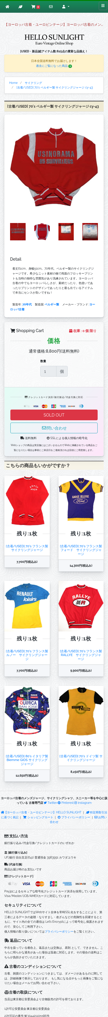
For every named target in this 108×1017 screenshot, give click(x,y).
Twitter (50, 802)
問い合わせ (54, 427)
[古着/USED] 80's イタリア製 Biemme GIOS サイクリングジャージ (27, 760)
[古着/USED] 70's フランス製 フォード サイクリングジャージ (81, 550)
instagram (83, 802)
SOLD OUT (53, 414)
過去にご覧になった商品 (54, 65)
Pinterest (65, 802)
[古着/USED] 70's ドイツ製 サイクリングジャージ (81, 758)
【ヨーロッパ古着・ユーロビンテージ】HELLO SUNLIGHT (41, 812)
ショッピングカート (38, 817)
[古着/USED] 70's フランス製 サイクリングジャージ (27, 548)
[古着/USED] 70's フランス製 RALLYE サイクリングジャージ (81, 655)
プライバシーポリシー (74, 817)
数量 (43, 361)
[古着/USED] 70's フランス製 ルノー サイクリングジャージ (27, 655)
